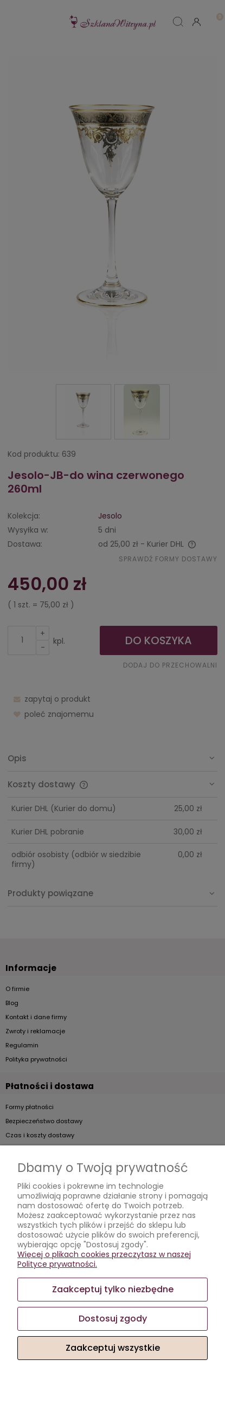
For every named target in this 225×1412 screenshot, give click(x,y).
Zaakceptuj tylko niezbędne (112, 1289)
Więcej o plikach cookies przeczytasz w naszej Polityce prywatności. (104, 1259)
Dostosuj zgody (113, 1318)
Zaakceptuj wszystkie (113, 1348)
